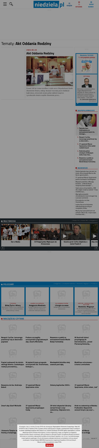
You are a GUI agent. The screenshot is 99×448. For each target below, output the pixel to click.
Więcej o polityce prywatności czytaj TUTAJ (49, 442)
